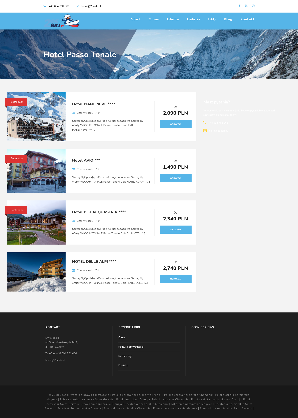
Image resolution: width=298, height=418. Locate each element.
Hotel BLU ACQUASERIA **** (99, 212)
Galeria (194, 19)
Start (136, 19)
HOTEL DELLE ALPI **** (94, 261)
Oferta (173, 19)
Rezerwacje (125, 356)
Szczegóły (175, 124)
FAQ (212, 19)
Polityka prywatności (130, 347)
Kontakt (247, 19)
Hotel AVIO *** (86, 160)
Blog (228, 19)
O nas (154, 19)
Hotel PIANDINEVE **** (93, 104)
